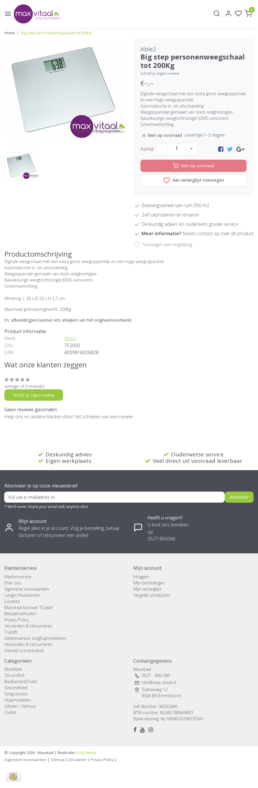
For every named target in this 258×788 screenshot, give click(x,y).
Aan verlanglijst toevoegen (193, 180)
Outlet (10, 712)
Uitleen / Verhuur (20, 706)
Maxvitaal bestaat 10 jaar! (28, 607)
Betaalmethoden (20, 613)
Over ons (12, 583)
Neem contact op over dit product (218, 233)
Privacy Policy (16, 619)
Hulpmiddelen (17, 700)
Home (9, 32)
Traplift (10, 632)
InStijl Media (85, 752)
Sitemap (57, 759)
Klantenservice (17, 576)
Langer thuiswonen (22, 595)
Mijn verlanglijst (147, 589)
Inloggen (141, 576)
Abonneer (239, 497)
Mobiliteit (13, 669)
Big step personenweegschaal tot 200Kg (56, 32)
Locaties (12, 601)
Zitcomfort (14, 675)
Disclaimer (78, 759)
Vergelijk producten (151, 595)
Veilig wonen (16, 694)
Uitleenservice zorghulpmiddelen (35, 638)
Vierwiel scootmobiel (24, 650)
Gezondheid (16, 687)
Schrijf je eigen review (159, 73)
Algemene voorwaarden (26, 589)
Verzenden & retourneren (28, 626)
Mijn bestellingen (149, 583)
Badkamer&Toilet (20, 681)
